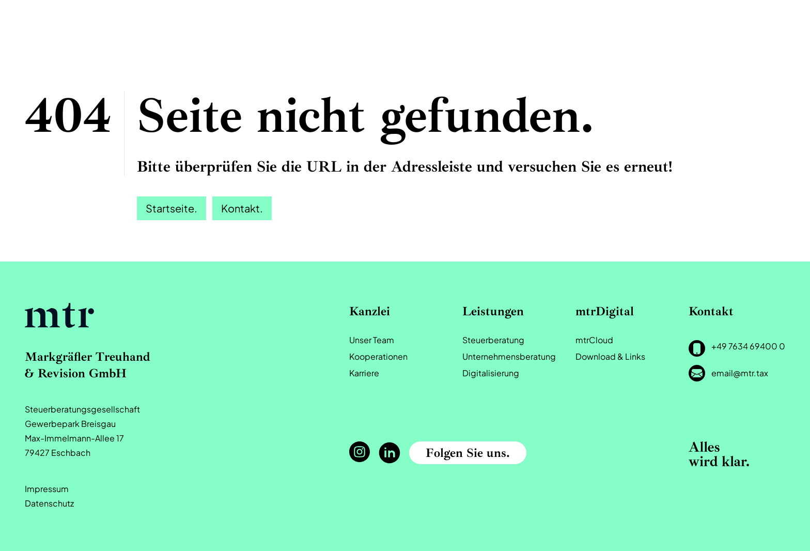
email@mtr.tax (739, 373)
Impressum (47, 488)
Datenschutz (49, 503)
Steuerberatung (493, 339)
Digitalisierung (490, 373)
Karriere (364, 373)
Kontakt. (242, 208)
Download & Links (610, 356)
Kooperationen (378, 356)
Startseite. (171, 208)
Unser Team (371, 339)
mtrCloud (594, 339)
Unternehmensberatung (509, 356)
